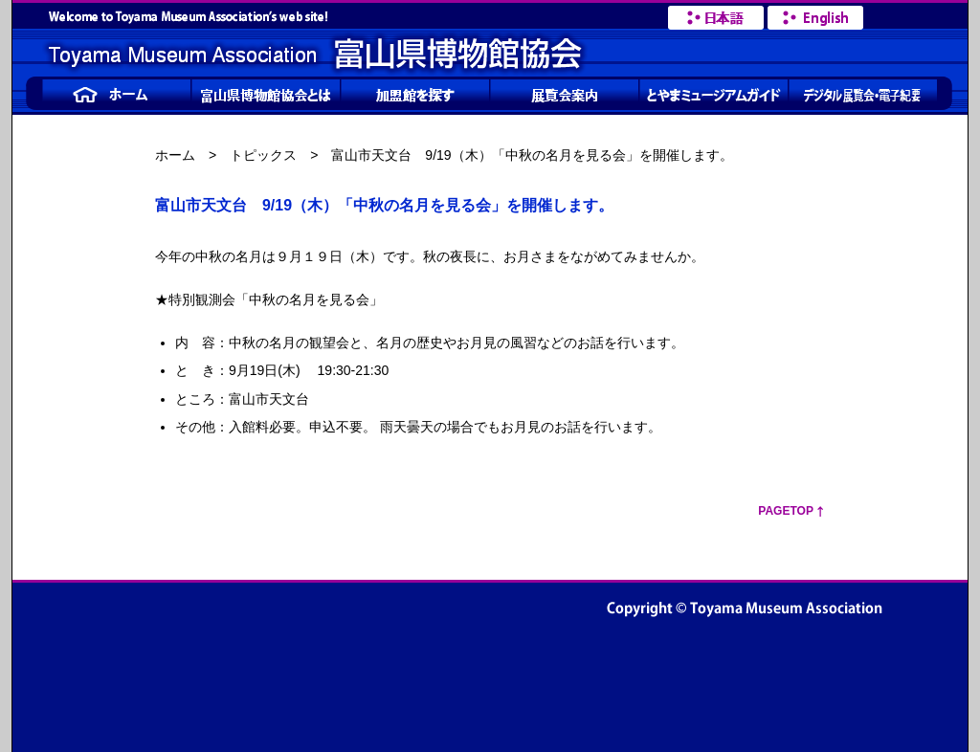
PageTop (785, 511)
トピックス (263, 155)
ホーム (175, 155)
